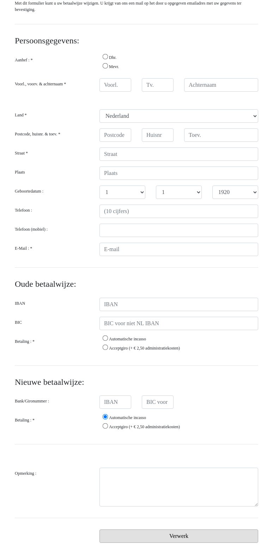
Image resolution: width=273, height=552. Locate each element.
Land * (21, 115)
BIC (18, 322)
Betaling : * (25, 341)
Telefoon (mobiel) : (31, 229)
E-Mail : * (23, 248)
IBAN (20, 303)
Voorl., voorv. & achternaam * (40, 83)
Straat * (21, 153)
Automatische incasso (124, 338)
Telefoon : (23, 210)
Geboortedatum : (29, 191)
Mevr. (111, 66)
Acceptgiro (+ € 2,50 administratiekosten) (141, 348)
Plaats (20, 172)
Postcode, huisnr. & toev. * (37, 134)
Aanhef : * (24, 59)
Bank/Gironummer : (32, 401)
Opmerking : (25, 473)
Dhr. (109, 57)
